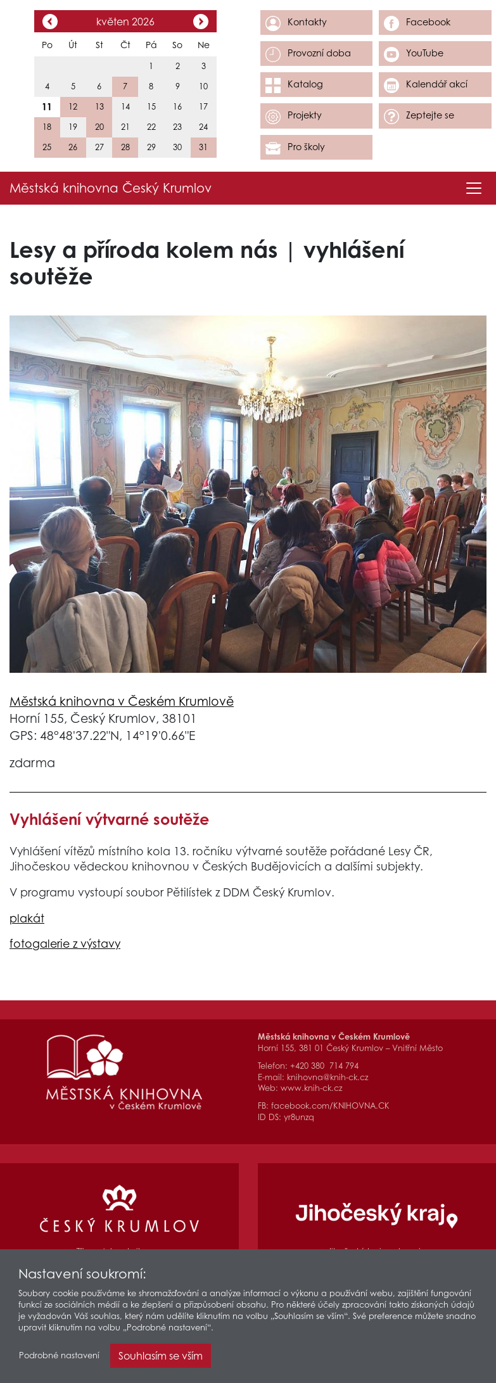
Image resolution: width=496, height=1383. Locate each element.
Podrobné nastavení (59, 1355)
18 (46, 127)
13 (99, 107)
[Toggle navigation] (474, 188)
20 (99, 127)
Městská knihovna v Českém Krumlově (122, 701)
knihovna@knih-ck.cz (327, 1077)
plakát (27, 918)
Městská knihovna (111, 188)
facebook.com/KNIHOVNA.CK (330, 1106)
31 (203, 147)
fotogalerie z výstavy (65, 943)
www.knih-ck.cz (311, 1088)
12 (72, 107)
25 (46, 147)
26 (72, 147)
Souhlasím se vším (160, 1355)
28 (125, 147)
